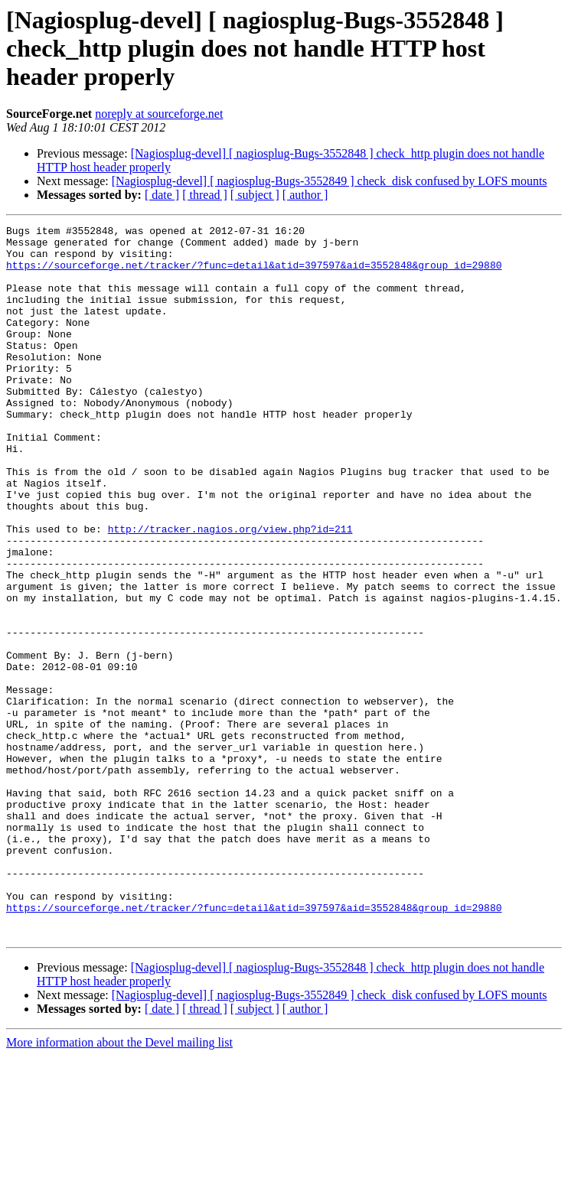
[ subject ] (254, 194)
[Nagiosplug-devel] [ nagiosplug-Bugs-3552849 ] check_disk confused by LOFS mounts (329, 180)
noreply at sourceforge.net (159, 113)
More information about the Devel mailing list (119, 1184)
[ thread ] (204, 194)
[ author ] (305, 194)
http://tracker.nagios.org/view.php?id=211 (230, 590)
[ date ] (162, 194)
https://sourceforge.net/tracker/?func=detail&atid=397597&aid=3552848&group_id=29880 (253, 274)
